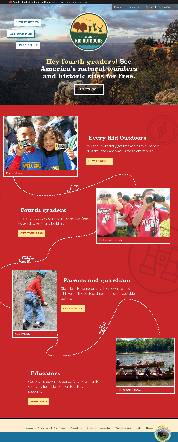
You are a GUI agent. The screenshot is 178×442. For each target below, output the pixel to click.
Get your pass (31, 233)
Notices (149, 428)
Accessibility (106, 428)
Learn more (72, 308)
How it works (99, 161)
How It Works (27, 22)
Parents (118, 7)
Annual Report (60, 428)
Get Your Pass (21, 33)
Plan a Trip (28, 45)
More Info (38, 401)
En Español (164, 7)
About (149, 7)
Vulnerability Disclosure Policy (129, 428)
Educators (134, 7)
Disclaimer (91, 428)
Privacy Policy (76, 428)
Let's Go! (89, 89)
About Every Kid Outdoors (38, 428)
